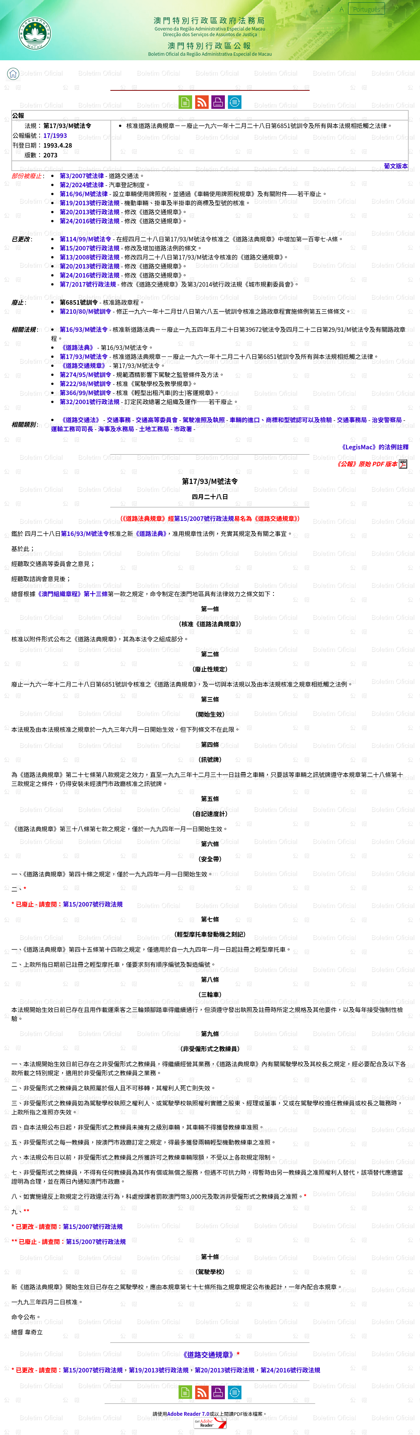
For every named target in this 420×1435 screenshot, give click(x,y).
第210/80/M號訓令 (85, 311)
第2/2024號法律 (82, 184)
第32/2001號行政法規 (90, 401)
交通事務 (119, 419)
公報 (18, 115)
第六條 (210, 843)
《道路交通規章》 (84, 365)
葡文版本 (396, 165)
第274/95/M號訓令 (85, 374)
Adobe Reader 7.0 (188, 1413)
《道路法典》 (78, 347)
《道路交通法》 (81, 419)
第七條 (210, 919)
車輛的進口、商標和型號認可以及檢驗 (281, 419)
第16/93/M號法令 (84, 329)
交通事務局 (352, 419)
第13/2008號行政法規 (90, 256)
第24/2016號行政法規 (90, 220)
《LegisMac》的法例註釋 (374, 446)
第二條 (210, 653)
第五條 (210, 798)
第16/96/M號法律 (84, 193)
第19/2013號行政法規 (90, 202)
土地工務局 (154, 428)
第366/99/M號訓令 (85, 392)
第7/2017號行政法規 (88, 284)
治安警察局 (387, 419)
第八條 (210, 979)
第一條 (210, 608)
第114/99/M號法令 (85, 238)
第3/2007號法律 (82, 175)
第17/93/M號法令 (84, 356)
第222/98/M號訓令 (85, 383)
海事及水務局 (116, 428)
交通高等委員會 (157, 419)
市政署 (183, 428)
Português (366, 9)
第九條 (210, 1033)
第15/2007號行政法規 (90, 247)
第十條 (210, 1256)
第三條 (210, 699)
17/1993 (55, 135)
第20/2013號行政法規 (90, 211)
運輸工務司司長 (72, 428)
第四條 (210, 744)
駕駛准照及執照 (204, 419)
